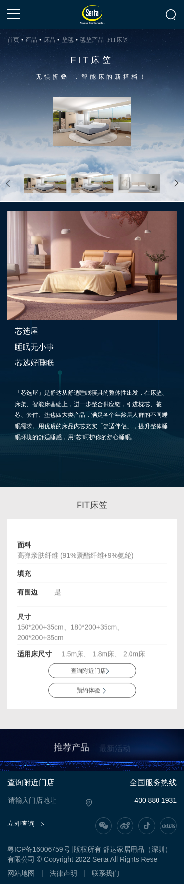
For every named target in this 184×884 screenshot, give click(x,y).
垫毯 (68, 39)
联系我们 (105, 873)
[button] (8, 183)
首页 (13, 39)
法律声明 (63, 873)
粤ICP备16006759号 (38, 849)
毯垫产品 (92, 39)
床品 (49, 39)
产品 (31, 39)
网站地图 (21, 873)
